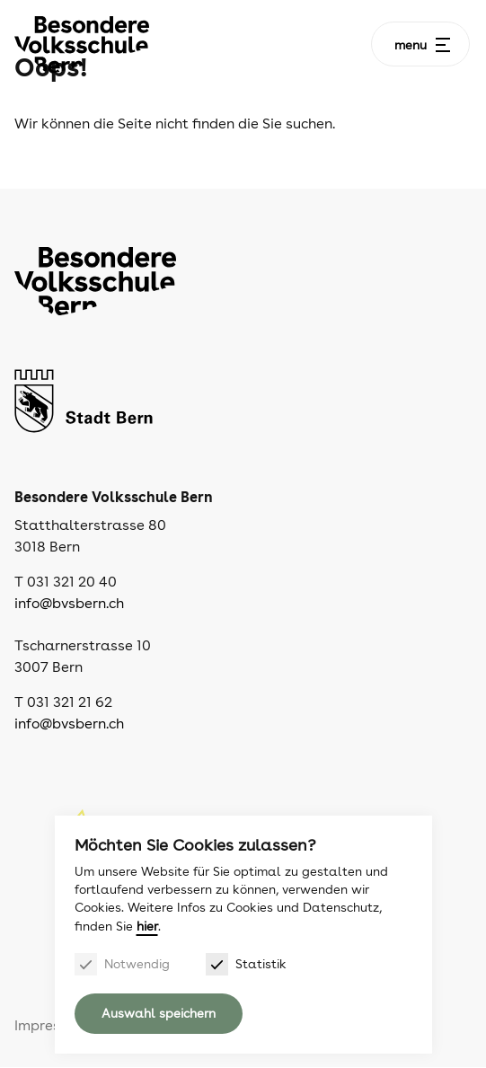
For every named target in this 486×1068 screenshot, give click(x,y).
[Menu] (443, 45)
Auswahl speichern (159, 1013)
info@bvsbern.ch (69, 603)
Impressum (51, 1025)
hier (147, 926)
